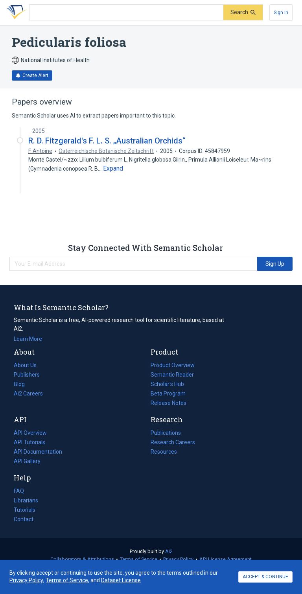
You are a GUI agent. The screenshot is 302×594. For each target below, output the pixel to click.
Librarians (26, 500)
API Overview (30, 433)
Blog (22, 384)
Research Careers (173, 442)
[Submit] (243, 12)
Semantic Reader (172, 374)
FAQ (19, 491)
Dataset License (121, 580)
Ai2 (169, 551)
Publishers (27, 374)
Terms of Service (138, 559)
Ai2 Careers (28, 393)
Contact (23, 519)
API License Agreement (225, 559)
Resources (164, 451)
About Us (25, 365)
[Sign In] (281, 12)
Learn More (28, 339)
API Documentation (38, 451)
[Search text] (126, 13)
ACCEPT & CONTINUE (265, 576)
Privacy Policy (178, 559)
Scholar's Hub (167, 384)
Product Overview (173, 365)
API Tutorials (29, 442)
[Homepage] (15, 13)
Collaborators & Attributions (82, 559)
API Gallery (27, 461)
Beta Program (168, 393)
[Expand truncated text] (113, 169)
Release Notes (168, 403)
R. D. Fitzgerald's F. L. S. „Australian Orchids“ (107, 140)
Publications (166, 433)
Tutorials (24, 510)
